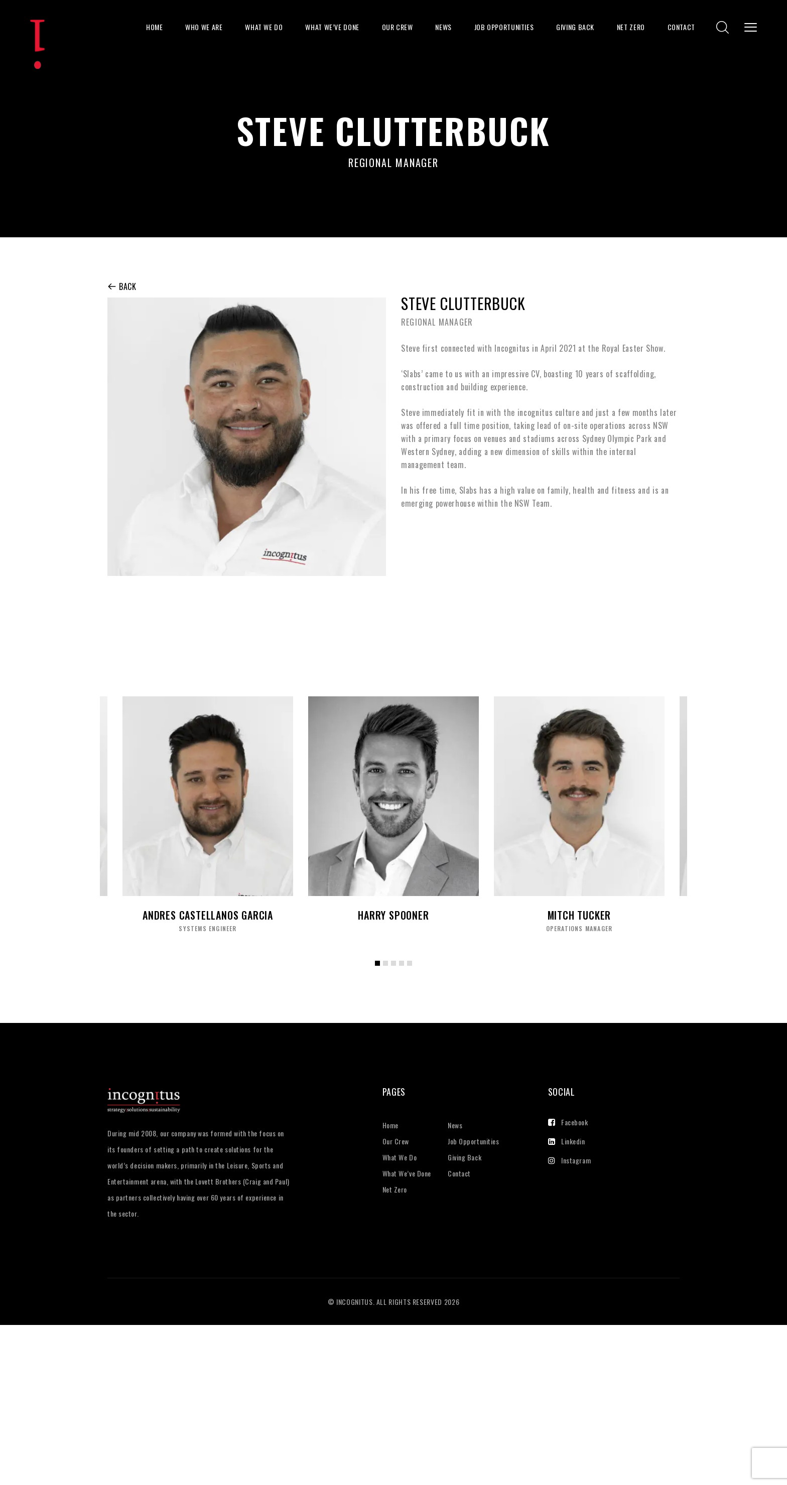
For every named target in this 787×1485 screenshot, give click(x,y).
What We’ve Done (332, 27)
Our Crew (397, 27)
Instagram (569, 1160)
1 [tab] (380, 971)
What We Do (264, 27)
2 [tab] (388, 971)
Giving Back (575, 27)
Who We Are (203, 27)
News (443, 27)
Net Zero (631, 27)
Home (154, 27)
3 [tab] (396, 971)
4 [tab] (404, 971)
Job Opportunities (504, 27)
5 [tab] (412, 971)
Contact (681, 27)
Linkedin (566, 1141)
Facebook (568, 1122)
